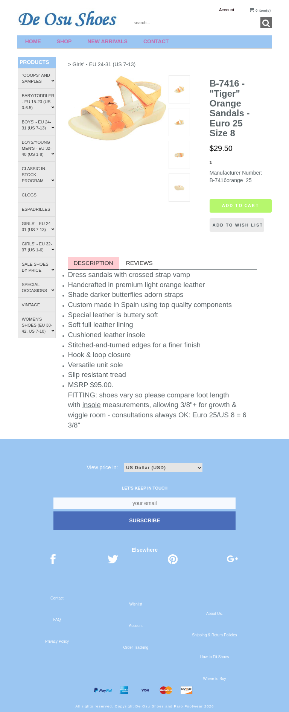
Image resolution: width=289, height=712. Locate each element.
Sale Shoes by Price (38, 267)
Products (34, 62)
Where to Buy (214, 679)
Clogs (29, 195)
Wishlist (135, 604)
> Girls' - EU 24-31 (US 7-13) (101, 64)
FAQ (57, 620)
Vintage (31, 305)
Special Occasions (38, 287)
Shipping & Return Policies (214, 635)
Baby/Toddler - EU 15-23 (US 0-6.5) (38, 101)
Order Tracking (135, 647)
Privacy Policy (57, 641)
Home (33, 41)
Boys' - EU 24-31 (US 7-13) (38, 125)
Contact (156, 41)
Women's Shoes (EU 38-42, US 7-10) (38, 325)
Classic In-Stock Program (38, 174)
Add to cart (240, 205)
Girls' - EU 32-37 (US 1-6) (38, 247)
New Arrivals (107, 41)
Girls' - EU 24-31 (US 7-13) (38, 226)
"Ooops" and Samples (38, 78)
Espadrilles (36, 209)
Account (226, 10)
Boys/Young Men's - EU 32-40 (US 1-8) (38, 148)
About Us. (214, 614)
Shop (64, 41)
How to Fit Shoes (214, 657)
